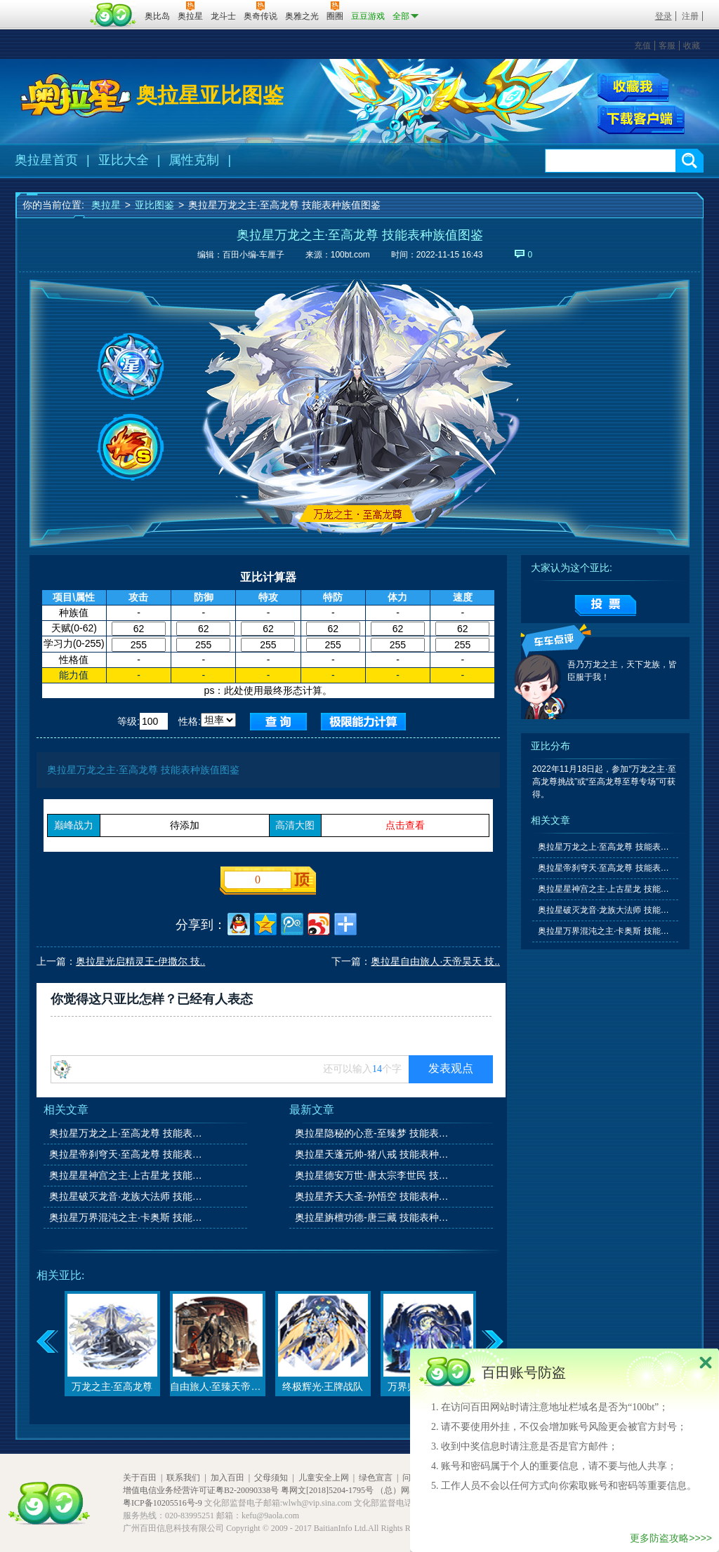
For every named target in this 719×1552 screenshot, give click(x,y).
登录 (663, 16)
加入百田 (227, 1478)
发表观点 (450, 1068)
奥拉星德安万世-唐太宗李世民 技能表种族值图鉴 (373, 1175)
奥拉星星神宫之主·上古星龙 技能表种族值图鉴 (127, 1175)
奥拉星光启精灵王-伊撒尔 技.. (140, 961)
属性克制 (194, 160)
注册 (690, 16)
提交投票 (605, 605)
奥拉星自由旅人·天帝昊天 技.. (435, 961)
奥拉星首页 (46, 160)
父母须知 (271, 1478)
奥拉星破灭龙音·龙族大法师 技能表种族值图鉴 (127, 1196)
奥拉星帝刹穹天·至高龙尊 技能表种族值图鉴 (127, 1154)
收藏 (691, 46)
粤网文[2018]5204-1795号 (327, 1490)
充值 (642, 46)
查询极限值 (363, 721)
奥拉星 (106, 204)
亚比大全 (123, 160)
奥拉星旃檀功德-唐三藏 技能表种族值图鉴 (373, 1217)
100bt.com (350, 255)
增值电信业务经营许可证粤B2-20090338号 (201, 1490)
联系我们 (183, 1478)
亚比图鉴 (154, 204)
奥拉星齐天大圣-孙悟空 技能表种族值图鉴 (373, 1196)
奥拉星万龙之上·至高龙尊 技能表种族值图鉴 (127, 1133)
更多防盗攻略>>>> (671, 1538)
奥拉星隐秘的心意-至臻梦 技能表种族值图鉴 (373, 1133)
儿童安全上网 (323, 1478)
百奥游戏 (50, 6)
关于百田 (140, 1478)
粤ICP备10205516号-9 (162, 1503)
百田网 (113, 14)
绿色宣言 (376, 1478)
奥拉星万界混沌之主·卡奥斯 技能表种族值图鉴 (127, 1217)
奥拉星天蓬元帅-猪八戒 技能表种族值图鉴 (373, 1154)
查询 (278, 721)
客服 (667, 46)
